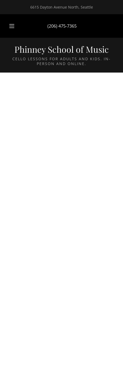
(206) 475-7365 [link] (62, 26)
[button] (11, 26)
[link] (61, 49)
